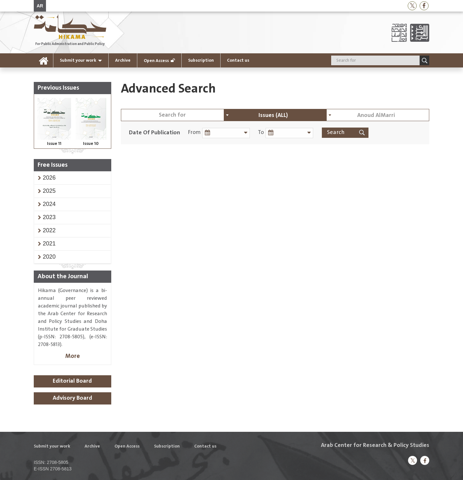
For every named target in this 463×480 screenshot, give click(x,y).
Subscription (201, 60)
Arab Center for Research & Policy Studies (375, 445)
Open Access (156, 60)
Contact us (238, 60)
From (194, 132)
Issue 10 (91, 143)
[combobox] (275, 115)
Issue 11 (54, 143)
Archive (123, 60)
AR (40, 5)
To (260, 132)
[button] (49, 177)
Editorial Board (72, 381)
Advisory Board (72, 398)
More (72, 356)
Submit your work (78, 60)
